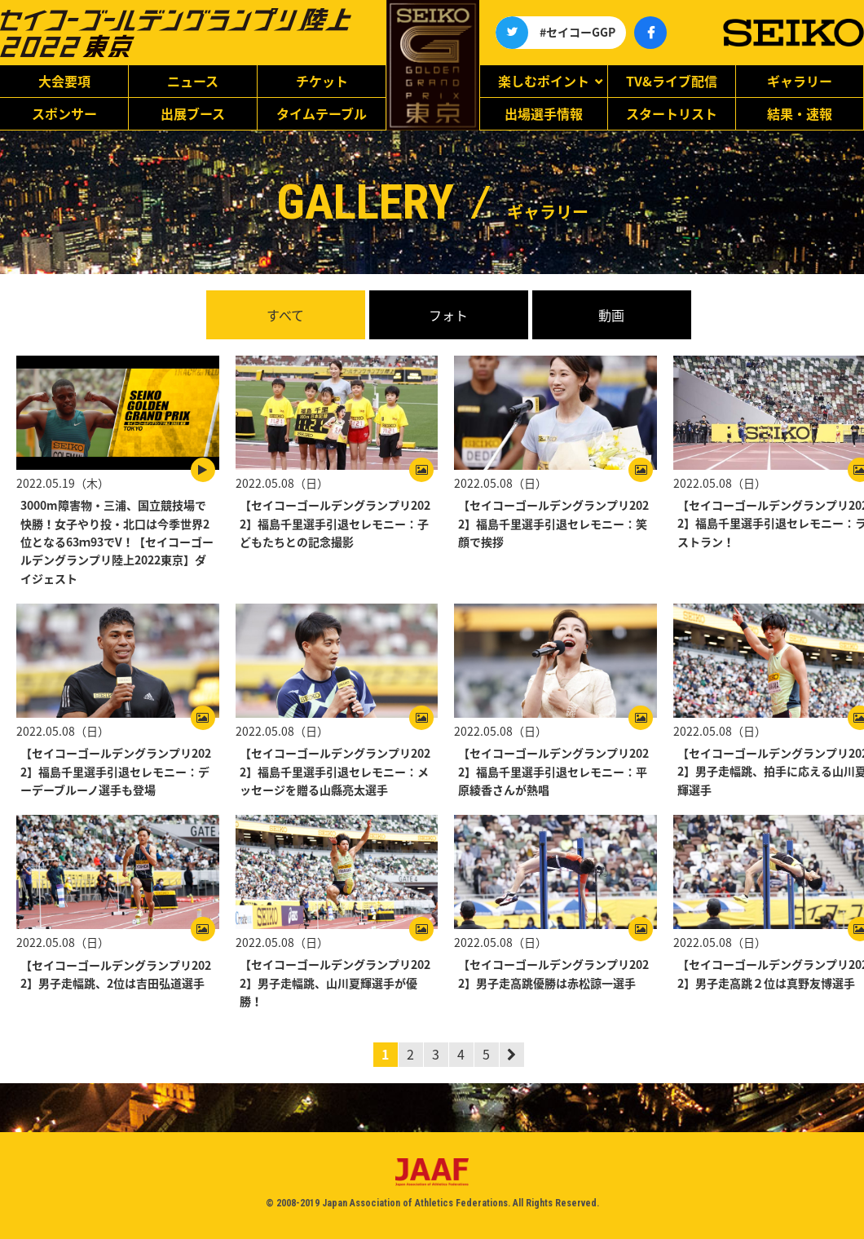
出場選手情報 (544, 113)
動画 (611, 315)
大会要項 (64, 81)
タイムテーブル (321, 113)
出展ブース (193, 113)
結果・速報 (799, 113)
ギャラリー (799, 81)
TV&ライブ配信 (671, 81)
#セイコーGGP (577, 32)
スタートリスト (671, 113)
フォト (448, 315)
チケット (322, 81)
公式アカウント (512, 32)
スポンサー (64, 113)
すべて (285, 315)
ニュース (192, 81)
